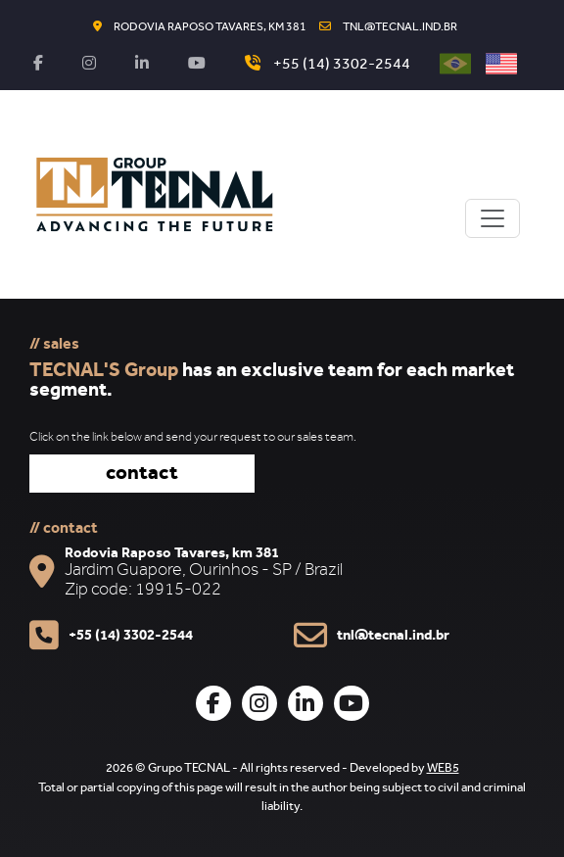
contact (142, 475)
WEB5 (443, 769)
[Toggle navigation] (492, 218)
